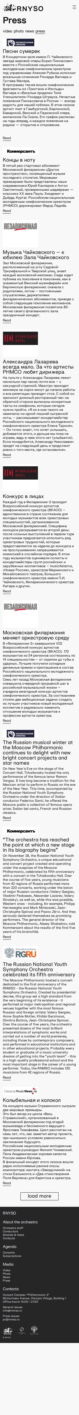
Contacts (9, 1238)
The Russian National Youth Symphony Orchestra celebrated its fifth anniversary (39, 969)
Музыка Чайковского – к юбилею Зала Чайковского (36, 255)
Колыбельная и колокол (32, 1100)
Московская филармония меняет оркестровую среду (36, 635)
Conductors (10, 1231)
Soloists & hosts (13, 1235)
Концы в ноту (19, 160)
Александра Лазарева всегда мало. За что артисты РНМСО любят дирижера (38, 367)
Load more (39, 1196)
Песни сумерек (21, 51)
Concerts (9, 1252)
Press (40, 31)
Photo (19, 31)
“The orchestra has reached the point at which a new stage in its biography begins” (39, 845)
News (29, 31)
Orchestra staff (13, 1228)
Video (7, 31)
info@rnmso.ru (12, 1310)
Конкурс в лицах (23, 496)
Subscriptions (12, 1256)
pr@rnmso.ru (11, 1319)
